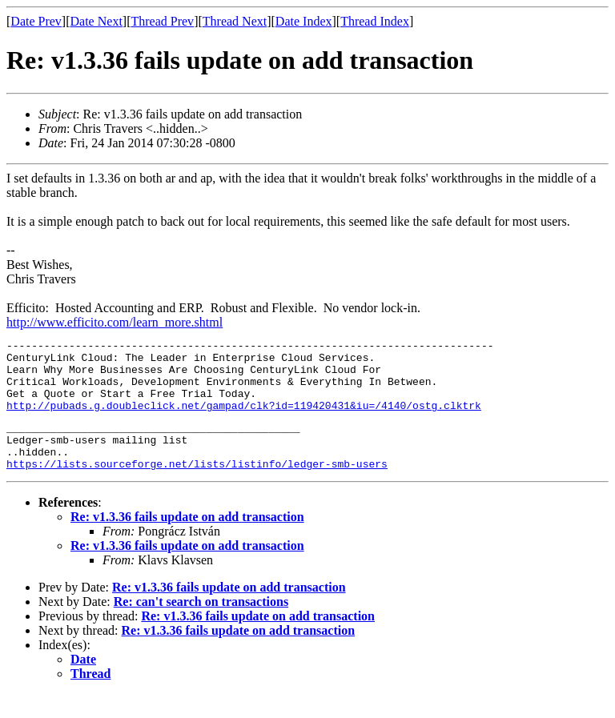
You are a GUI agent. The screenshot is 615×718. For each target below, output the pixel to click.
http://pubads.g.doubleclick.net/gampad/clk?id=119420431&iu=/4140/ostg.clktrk (243, 419)
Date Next (96, 21)
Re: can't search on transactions (201, 625)
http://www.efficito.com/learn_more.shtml (114, 322)
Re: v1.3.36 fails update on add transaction (187, 541)
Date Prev (36, 21)
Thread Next (235, 21)
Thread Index (374, 21)
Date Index (303, 21)
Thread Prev (162, 21)
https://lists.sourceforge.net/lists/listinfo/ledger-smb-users (197, 487)
